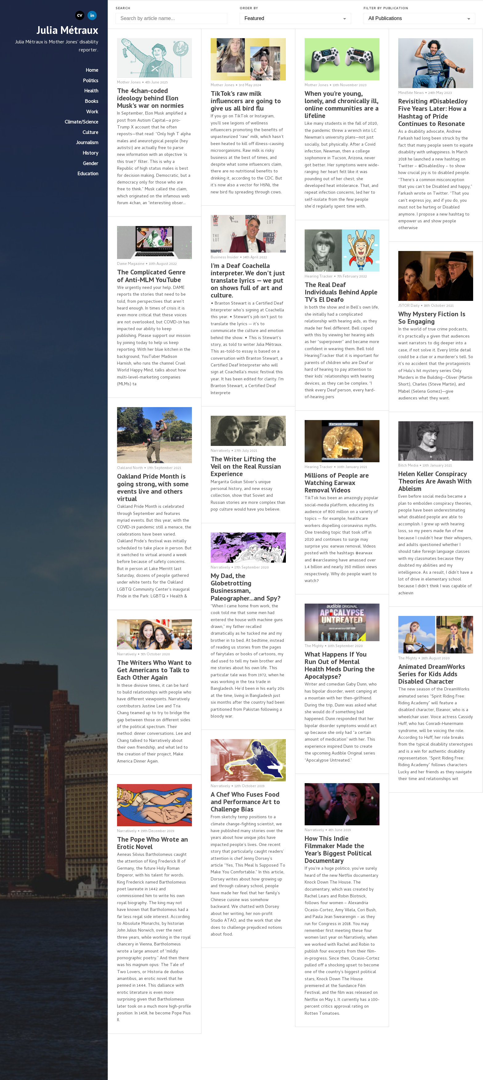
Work (92, 112)
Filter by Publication (385, 8)
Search (123, 8)
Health (91, 91)
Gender (90, 164)
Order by (249, 8)
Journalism (87, 143)
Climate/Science (81, 123)
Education (87, 174)
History (90, 154)
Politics (90, 81)
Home (92, 71)
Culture (90, 133)
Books (91, 102)
